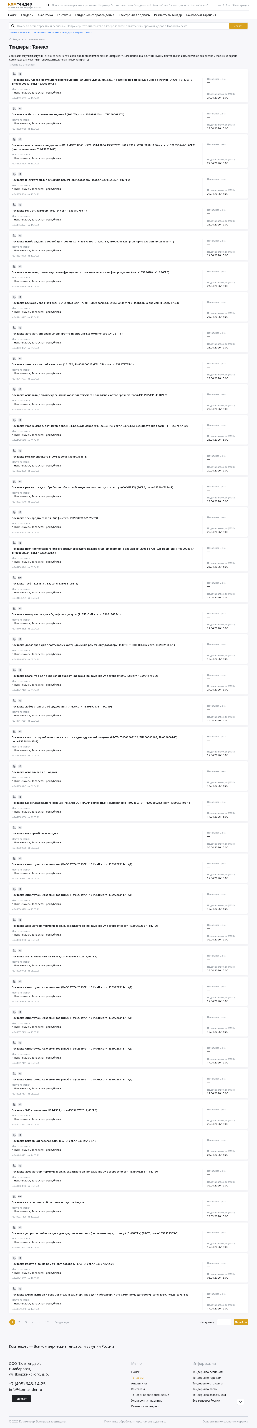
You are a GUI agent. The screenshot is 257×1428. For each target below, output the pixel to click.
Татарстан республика (46, 92)
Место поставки (21, 89)
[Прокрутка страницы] (240, 1402)
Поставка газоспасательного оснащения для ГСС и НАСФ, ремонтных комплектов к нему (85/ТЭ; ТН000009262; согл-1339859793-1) (101, 802)
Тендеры (27, 15)
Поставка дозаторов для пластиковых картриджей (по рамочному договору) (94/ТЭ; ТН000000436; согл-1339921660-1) (93, 645)
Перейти (241, 1322)
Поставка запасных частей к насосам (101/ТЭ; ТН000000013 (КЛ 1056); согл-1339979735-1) (72, 364)
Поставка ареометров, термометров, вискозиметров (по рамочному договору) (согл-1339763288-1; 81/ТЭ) (85, 925)
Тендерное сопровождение (94, 15)
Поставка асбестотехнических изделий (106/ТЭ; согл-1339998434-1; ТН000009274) (68, 114)
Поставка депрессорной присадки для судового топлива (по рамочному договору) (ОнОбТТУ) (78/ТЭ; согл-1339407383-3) (95, 1233)
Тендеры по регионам (207, 1372)
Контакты (64, 15)
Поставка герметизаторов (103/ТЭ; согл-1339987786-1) (49, 210)
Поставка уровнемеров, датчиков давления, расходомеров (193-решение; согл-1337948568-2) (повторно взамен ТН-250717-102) (100, 426)
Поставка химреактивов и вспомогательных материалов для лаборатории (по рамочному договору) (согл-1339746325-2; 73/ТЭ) (100, 1294)
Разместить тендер (168, 15)
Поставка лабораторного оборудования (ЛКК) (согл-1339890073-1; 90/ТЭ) (62, 706)
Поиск (12, 15)
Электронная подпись (134, 15)
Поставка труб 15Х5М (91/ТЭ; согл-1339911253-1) (45, 583)
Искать (238, 26)
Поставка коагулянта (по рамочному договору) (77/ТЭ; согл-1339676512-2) (63, 1264)
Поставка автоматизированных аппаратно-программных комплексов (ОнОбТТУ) (67, 333)
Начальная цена (216, 79)
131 (47, 1322)
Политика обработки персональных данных (135, 1421)
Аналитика (45, 15)
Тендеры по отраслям (207, 1383)
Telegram (21, 1398)
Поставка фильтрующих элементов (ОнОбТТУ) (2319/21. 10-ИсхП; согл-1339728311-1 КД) (72, 864)
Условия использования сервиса (225, 1421)
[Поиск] (48, 5)
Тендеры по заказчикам (209, 1395)
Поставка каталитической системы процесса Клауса (48, 1202)
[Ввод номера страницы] (224, 1322)
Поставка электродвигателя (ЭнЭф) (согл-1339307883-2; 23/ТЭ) (55, 518)
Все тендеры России (206, 1400)
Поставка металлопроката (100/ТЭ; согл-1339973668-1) (49, 456)
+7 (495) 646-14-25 (27, 1384)
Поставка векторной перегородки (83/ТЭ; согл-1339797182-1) (54, 1141)
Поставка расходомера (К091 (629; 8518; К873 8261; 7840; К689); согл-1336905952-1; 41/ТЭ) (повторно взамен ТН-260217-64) (95, 303)
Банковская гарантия (201, 15)
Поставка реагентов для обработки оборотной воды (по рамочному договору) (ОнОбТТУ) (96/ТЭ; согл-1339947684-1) (92, 487)
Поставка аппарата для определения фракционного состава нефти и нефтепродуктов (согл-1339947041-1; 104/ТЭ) (90, 272)
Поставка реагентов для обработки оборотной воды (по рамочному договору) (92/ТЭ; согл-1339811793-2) (85, 675)
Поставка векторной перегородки (35, 833)
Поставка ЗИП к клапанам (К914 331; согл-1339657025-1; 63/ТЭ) (54, 956)
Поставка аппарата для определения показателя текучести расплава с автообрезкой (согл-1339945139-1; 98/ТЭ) (89, 395)
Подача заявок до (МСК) (221, 94)
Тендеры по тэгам (205, 1389)
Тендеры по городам (206, 1378)
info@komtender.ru (25, 1389)
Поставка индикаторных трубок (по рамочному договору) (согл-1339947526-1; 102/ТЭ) (71, 180)
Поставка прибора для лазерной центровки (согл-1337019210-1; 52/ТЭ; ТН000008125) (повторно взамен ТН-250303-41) (93, 241)
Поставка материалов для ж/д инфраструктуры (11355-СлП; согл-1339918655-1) (66, 614)
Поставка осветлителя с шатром (34, 772)
